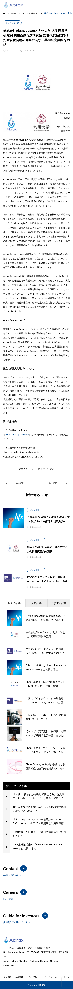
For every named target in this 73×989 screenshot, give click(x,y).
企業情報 (7, 977)
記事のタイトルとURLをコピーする (36, 469)
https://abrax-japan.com (17, 434)
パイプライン (34, 977)
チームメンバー (51, 977)
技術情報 (19, 977)
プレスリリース (12, 23)
